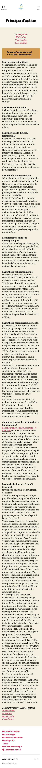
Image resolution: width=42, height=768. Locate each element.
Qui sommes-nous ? (11, 750)
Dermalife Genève (10, 731)
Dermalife (13, 759)
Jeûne (5, 743)
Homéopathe (21, 40)
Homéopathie (21, 34)
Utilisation (21, 37)
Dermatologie (8, 734)
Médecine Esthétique (12, 746)
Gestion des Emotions (12, 737)
